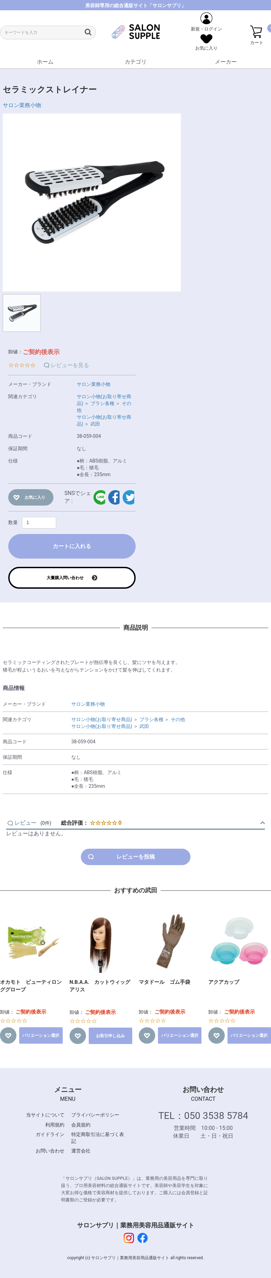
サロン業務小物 (22, 105)
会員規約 (80, 1124)
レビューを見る (70, 365)
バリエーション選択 (40, 1035)
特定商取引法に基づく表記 (97, 1138)
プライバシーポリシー (95, 1115)
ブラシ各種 (102, 403)
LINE (99, 497)
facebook (114, 497)
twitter (128, 497)
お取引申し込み (110, 1035)
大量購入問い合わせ (65, 577)
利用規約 (54, 1124)
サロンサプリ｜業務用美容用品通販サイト (135, 1225)
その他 (178, 719)
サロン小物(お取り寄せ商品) (101, 719)
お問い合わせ (50, 1150)
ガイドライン (50, 1134)
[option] (92, 202)
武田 (95, 424)
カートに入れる (72, 546)
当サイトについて (45, 1115)
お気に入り (35, 497)
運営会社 (80, 1150)
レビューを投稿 (135, 856)
